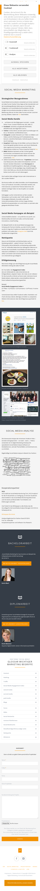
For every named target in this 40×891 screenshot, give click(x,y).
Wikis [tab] (5, 712)
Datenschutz (16, 873)
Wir (4, 866)
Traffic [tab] (6, 681)
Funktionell (13, 48)
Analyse (12, 54)
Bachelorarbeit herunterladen (17, 563)
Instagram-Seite (22, 231)
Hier (13, 158)
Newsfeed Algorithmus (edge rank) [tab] (15, 729)
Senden (20, 839)
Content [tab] (6, 673)
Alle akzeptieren (20, 69)
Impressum (8, 873)
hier (19, 114)
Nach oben (20, 850)
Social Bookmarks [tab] (9, 725)
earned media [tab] (8, 694)
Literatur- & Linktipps (18, 869)
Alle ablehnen (20, 75)
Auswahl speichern (20, 62)
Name (4, 760)
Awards (35, 866)
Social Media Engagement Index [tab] (14, 686)
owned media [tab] (8, 690)
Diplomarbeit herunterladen (16, 624)
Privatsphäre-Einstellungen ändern (20, 883)
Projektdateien (6, 821)
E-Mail (4, 768)
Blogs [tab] (5, 702)
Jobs (28, 869)
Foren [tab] (5, 708)
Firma (3, 776)
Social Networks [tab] (9, 716)
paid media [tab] (7, 698)
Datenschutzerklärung (12, 37)
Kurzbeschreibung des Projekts (10, 795)
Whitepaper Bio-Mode (8, 514)
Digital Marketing (13, 866)
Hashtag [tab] (6, 677)
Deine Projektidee (7, 783)
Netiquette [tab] (7, 733)
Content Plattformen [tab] (10, 720)
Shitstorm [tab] (7, 737)
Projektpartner (26, 866)
